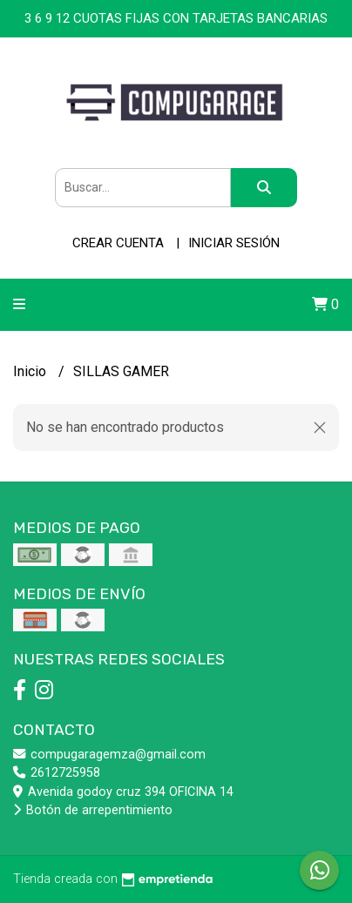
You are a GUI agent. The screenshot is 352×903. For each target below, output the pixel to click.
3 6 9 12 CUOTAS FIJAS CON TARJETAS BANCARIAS (176, 18)
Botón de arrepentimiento (93, 810)
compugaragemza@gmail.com (109, 754)
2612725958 (56, 772)
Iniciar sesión (234, 243)
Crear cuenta (118, 243)
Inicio (31, 371)
